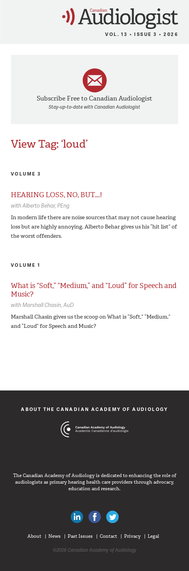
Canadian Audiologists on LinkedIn (77, 517)
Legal (153, 536)
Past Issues (80, 536)
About (34, 536)
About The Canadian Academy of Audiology (94, 409)
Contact (108, 536)
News (54, 536)
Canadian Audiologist (120, 18)
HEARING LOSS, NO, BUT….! (56, 194)
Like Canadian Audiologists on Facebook (95, 517)
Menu (9, 16)
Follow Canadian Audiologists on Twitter (112, 517)
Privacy (132, 536)
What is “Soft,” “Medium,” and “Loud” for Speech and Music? (94, 290)
